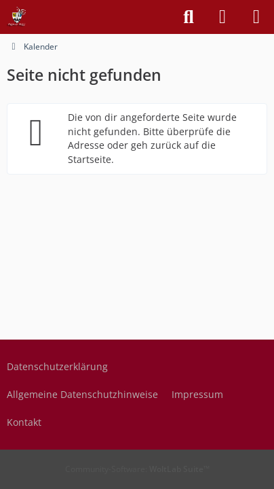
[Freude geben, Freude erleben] (17, 17)
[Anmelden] (222, 17)
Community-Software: (137, 469)
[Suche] (188, 17)
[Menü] (256, 17)
